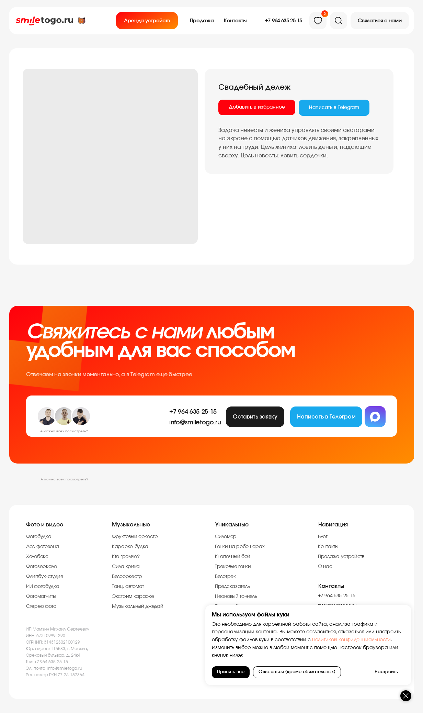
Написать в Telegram (334, 107)
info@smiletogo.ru (64, 668)
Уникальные (232, 524)
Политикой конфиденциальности (351, 639)
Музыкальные (131, 524)
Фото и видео (44, 524)
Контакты (331, 586)
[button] (380, 20)
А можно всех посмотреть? (64, 479)
